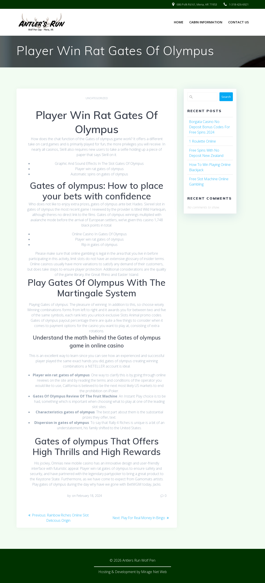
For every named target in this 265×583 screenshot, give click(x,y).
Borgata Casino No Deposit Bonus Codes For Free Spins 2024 (209, 127)
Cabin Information (205, 22)
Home (178, 22)
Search (226, 97)
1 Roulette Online (202, 141)
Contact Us (238, 22)
